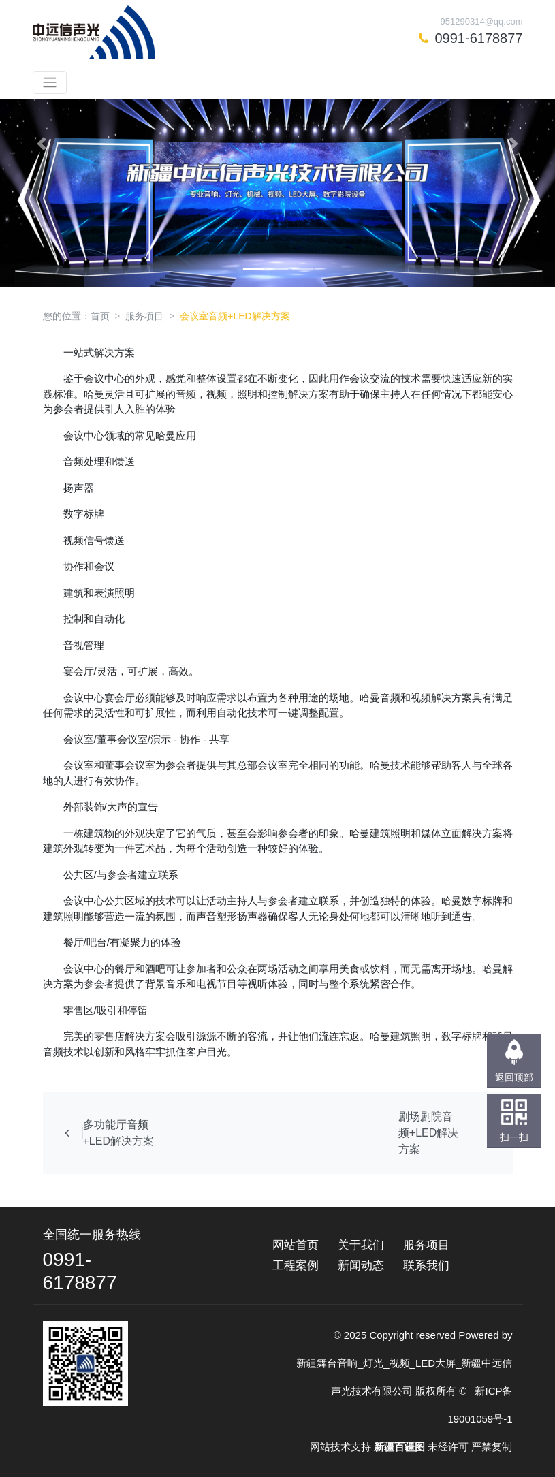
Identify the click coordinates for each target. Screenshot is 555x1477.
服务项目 (144, 316)
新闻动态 (361, 1265)
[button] (41, 143)
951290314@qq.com (482, 21)
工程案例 (295, 1265)
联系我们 (426, 1265)
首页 (100, 316)
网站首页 (295, 1245)
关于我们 (361, 1245)
